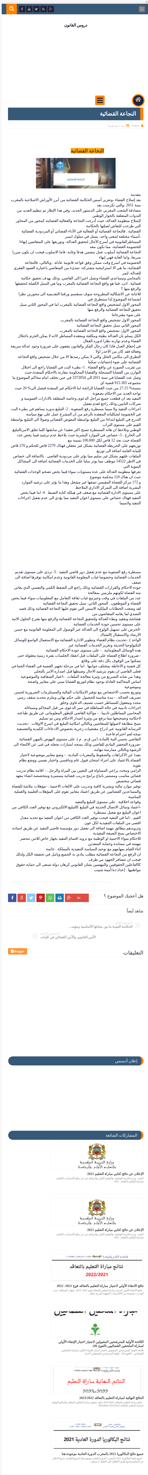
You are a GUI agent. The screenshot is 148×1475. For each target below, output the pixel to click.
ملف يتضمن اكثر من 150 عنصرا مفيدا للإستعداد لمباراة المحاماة (116, 1333)
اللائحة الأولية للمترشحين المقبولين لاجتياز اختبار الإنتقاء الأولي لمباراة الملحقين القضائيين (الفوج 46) (45, 1221)
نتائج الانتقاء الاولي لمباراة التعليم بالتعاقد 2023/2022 (114, 1390)
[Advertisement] (74, 61)
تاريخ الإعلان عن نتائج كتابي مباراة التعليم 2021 (46, 1390)
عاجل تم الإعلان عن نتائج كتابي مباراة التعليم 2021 (43, 1333)
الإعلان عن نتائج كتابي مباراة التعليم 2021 (113, 1161)
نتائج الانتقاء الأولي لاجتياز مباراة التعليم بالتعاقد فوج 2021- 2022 (115, 1219)
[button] (11, 877)
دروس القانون (74, 25)
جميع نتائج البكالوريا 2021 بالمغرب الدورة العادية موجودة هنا (46, 1276)
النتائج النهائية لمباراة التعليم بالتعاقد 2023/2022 (117, 1276)
